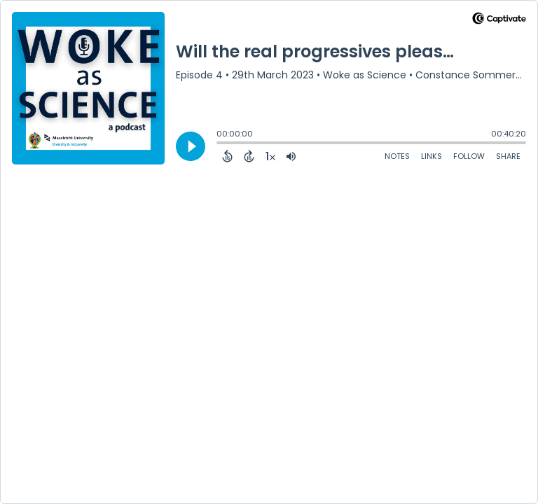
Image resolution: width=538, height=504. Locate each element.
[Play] (190, 146)
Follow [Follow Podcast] (469, 156)
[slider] (220, 144)
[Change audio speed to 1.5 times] (270, 156)
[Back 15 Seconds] (227, 156)
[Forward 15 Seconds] (249, 156)
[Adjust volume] (291, 156)
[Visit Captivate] (499, 21)
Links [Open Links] (431, 156)
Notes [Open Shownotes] (397, 156)
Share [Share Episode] (508, 156)
